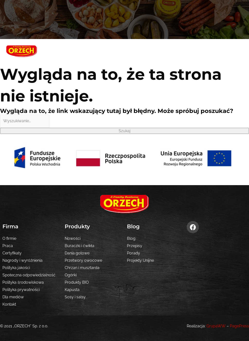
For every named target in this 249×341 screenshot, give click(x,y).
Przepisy (134, 245)
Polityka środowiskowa (23, 282)
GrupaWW (216, 326)
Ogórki (71, 275)
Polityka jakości (16, 267)
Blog (131, 238)
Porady (133, 253)
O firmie (9, 238)
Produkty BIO (77, 282)
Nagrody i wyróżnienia (22, 260)
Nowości (72, 238)
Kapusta (72, 289)
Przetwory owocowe (83, 260)
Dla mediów (13, 297)
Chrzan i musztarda (82, 267)
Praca (7, 245)
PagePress (239, 326)
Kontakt (9, 304)
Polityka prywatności (21, 289)
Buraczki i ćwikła (79, 245)
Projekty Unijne (140, 260)
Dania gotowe (77, 253)
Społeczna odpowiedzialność (28, 275)
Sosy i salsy (75, 297)
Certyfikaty (12, 253)
